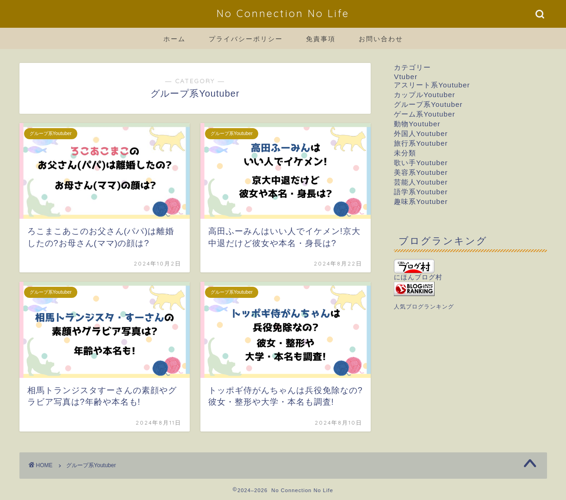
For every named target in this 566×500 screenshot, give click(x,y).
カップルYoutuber (424, 95)
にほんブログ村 (418, 270)
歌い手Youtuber (421, 163)
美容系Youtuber (421, 172)
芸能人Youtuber (421, 182)
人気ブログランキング (424, 306)
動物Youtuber (417, 124)
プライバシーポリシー (246, 39)
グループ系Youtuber (428, 104)
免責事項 (321, 39)
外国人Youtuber (421, 133)
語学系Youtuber (421, 192)
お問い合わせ (381, 39)
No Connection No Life (283, 13)
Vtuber (405, 76)
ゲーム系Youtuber (424, 114)
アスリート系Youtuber (432, 85)
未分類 (405, 153)
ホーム (174, 39)
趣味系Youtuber (421, 201)
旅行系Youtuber (421, 143)
